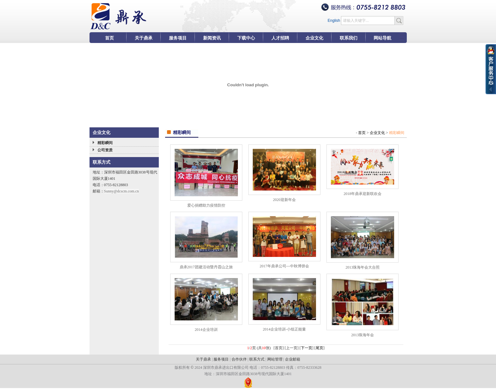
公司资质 (105, 150)
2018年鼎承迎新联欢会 (362, 193)
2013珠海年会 (362, 335)
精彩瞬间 (105, 143)
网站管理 (274, 359)
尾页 (319, 348)
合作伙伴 (239, 359)
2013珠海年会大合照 (362, 267)
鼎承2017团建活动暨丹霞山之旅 (206, 267)
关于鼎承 (203, 359)
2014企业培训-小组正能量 (284, 329)
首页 (362, 133)
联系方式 (256, 359)
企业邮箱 (292, 359)
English (334, 20)
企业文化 (377, 133)
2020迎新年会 (284, 200)
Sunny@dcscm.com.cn (121, 191)
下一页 (306, 348)
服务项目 (221, 359)
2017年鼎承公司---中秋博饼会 (284, 266)
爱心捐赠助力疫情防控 (206, 205)
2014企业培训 (206, 329)
